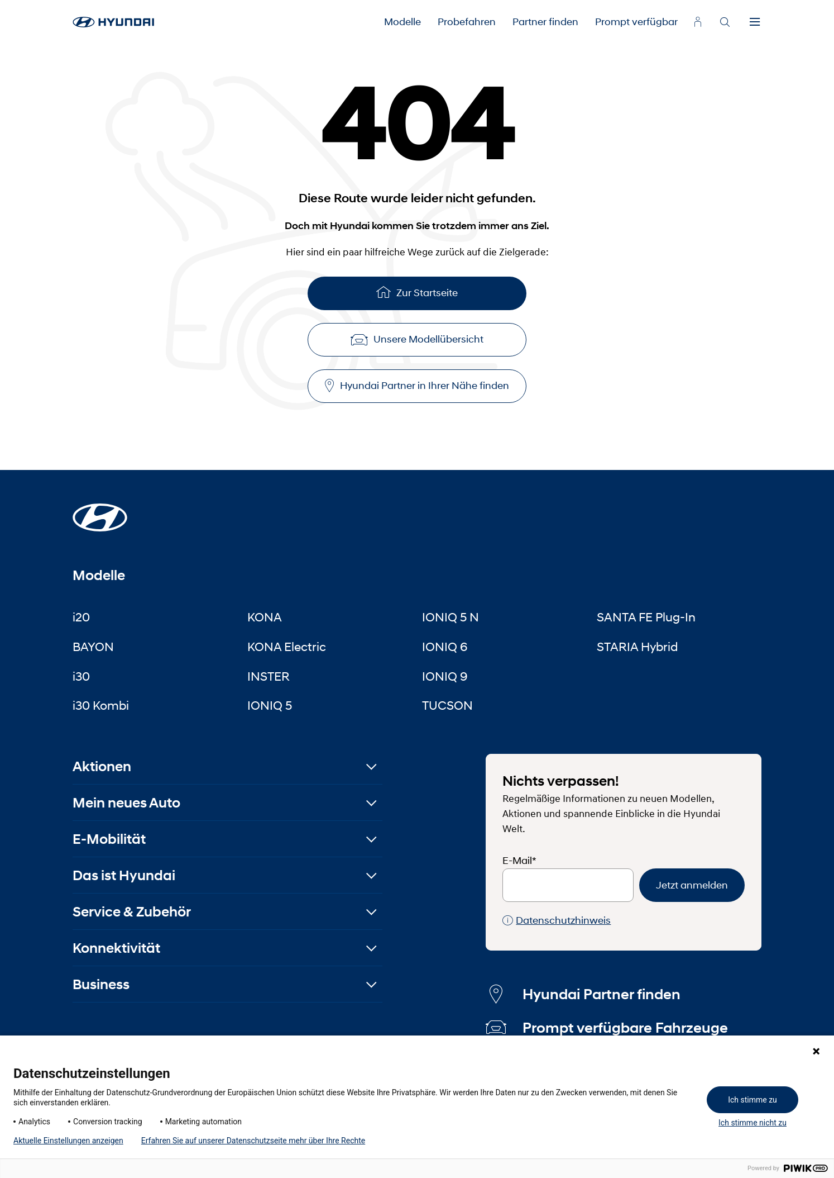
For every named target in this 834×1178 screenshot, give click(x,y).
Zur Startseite (417, 292)
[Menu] (754, 22)
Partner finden (545, 22)
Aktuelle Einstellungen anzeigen (68, 1140)
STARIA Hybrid (637, 646)
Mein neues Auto (126, 802)
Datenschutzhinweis (556, 920)
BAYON (93, 646)
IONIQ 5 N (450, 617)
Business (101, 984)
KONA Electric (286, 646)
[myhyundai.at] (697, 22)
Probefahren (467, 22)
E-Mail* (519, 860)
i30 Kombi (101, 705)
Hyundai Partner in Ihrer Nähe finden (417, 386)
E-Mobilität (109, 839)
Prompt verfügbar (636, 22)
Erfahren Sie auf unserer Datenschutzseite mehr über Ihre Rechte (253, 1140)
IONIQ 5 (269, 705)
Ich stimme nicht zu (752, 1122)
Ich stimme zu (752, 1099)
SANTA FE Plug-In (646, 617)
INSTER (268, 676)
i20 (81, 617)
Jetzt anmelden (692, 885)
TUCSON (447, 705)
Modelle (402, 22)
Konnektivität (116, 948)
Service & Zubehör (132, 911)
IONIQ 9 (445, 676)
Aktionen (102, 766)
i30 (81, 676)
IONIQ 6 (445, 646)
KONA (264, 617)
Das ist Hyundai (124, 875)
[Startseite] (100, 511)
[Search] (724, 22)
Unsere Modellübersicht (417, 339)
